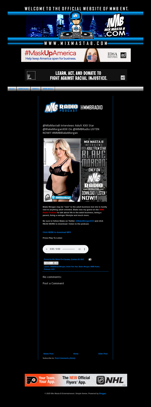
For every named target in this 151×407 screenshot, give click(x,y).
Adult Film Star (72, 267)
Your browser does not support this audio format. (65, 249)
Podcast (47, 269)
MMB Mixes (48, 89)
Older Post (103, 354)
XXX (53, 269)
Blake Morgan (84, 267)
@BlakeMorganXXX (84, 221)
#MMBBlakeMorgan (57, 267)
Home (11, 89)
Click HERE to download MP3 (57, 232)
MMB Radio (23, 89)
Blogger (102, 393)
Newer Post (48, 354)
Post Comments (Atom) (65, 358)
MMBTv (35, 89)
